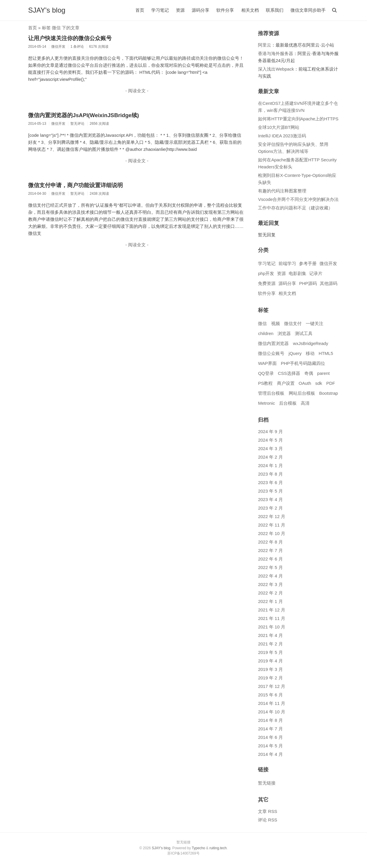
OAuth (305, 383)
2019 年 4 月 (270, 660)
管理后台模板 (271, 393)
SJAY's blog (46, 10)
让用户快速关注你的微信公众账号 (70, 38)
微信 (262, 323)
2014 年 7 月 (270, 728)
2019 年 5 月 (270, 652)
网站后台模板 (302, 393)
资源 (180, 10)
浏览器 (284, 333)
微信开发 (328, 263)
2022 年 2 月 (270, 592)
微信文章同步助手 (308, 10)
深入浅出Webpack (276, 68)
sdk (318, 383)
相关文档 (250, 10)
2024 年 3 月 (270, 448)
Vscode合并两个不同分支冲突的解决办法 (298, 199)
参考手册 (308, 263)
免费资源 (267, 283)
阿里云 (264, 44)
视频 (275, 323)
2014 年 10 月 (271, 711)
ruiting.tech (218, 848)
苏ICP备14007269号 (183, 853)
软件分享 (225, 10)
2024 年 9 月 (270, 431)
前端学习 (287, 263)
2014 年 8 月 (270, 720)
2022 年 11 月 (271, 524)
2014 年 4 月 (270, 754)
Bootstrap (328, 393)
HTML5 (326, 353)
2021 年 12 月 (271, 609)
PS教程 (265, 383)
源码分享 (200, 10)
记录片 (315, 273)
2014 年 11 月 (271, 703)
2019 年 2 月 (270, 677)
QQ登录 (265, 373)
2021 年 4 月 (270, 635)
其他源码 (328, 283)
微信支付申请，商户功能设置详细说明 (75, 185)
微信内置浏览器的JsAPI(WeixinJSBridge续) (83, 115)
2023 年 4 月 (270, 499)
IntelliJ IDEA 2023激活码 (282, 135)
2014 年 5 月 (270, 745)
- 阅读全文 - (136, 90)
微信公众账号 (271, 353)
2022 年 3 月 (270, 584)
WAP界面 (267, 363)
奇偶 (308, 373)
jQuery (295, 353)
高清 (305, 403)
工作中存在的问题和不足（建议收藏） (295, 207)
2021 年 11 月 (271, 618)
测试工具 (303, 333)
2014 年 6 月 (270, 737)
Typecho (198, 848)
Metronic (266, 403)
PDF (330, 383)
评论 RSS (267, 819)
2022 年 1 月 (270, 601)
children (265, 333)
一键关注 (314, 323)
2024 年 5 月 (270, 440)
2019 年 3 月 (270, 669)
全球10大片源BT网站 (278, 127)
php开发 (266, 273)
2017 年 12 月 (271, 686)
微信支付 (293, 323)
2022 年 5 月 (270, 567)
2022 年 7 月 (270, 550)
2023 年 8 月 (270, 473)
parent (323, 373)
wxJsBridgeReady (310, 343)
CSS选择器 (289, 373)
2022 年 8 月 (270, 541)
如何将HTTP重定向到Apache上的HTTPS (298, 118)
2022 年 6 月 (270, 558)
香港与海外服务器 (275, 53)
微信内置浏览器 (273, 343)
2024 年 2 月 (270, 456)
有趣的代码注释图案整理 (282, 190)
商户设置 (286, 383)
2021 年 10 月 (271, 626)
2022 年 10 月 (271, 533)
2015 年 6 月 (270, 694)
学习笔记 (160, 10)
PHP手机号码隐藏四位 (303, 363)
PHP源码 (308, 283)
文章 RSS (267, 811)
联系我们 (274, 10)
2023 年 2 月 (270, 507)
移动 (310, 353)
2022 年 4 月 (270, 575)
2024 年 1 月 (270, 465)
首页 (139, 10)
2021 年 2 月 (270, 643)
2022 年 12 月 (271, 516)
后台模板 (288, 403)
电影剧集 (297, 273)
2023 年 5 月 (270, 490)
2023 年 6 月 (270, 482)
